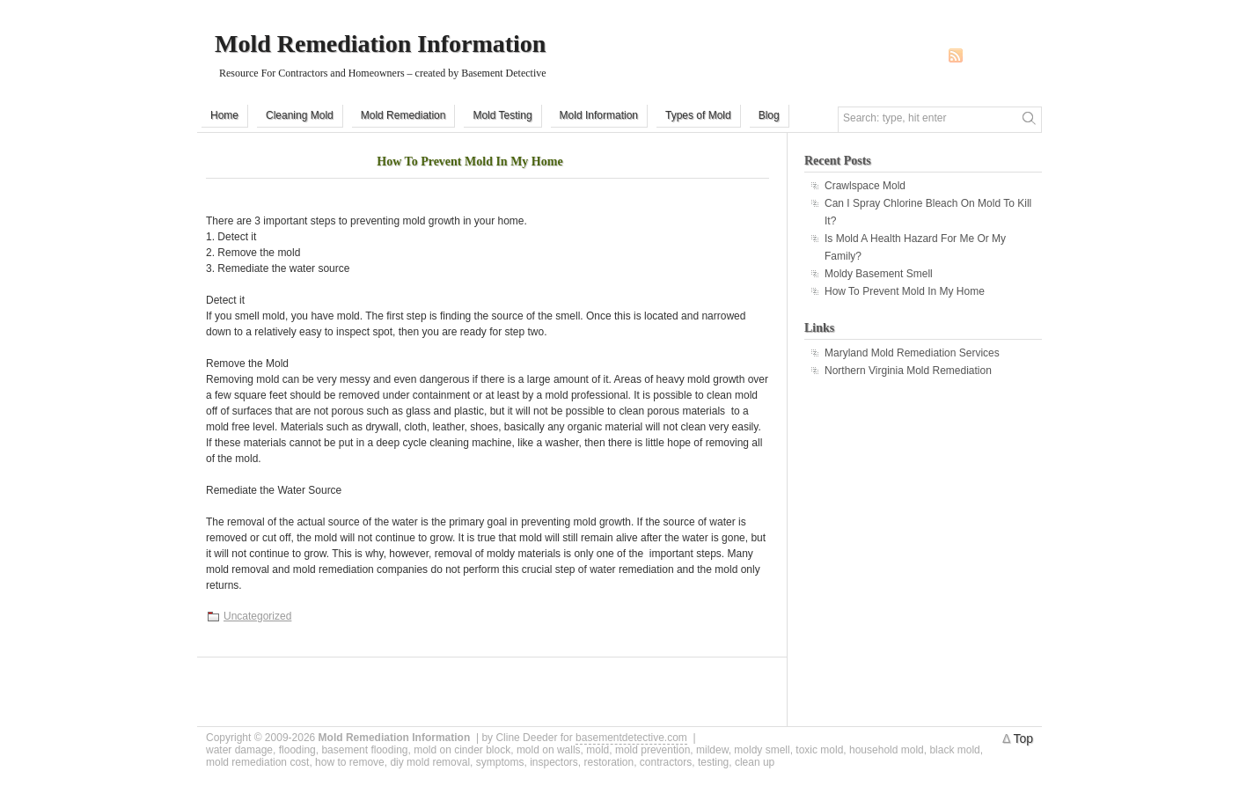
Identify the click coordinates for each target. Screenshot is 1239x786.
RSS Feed (956, 55)
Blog (769, 115)
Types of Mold (698, 115)
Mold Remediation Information (380, 43)
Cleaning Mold (300, 115)
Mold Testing (502, 115)
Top (1023, 738)
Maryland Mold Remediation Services (912, 353)
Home (224, 115)
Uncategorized (257, 616)
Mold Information (599, 115)
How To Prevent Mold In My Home (469, 161)
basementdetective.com (631, 737)
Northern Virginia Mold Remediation (908, 370)
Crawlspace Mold (865, 186)
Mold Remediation (403, 115)
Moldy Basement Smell (879, 274)
